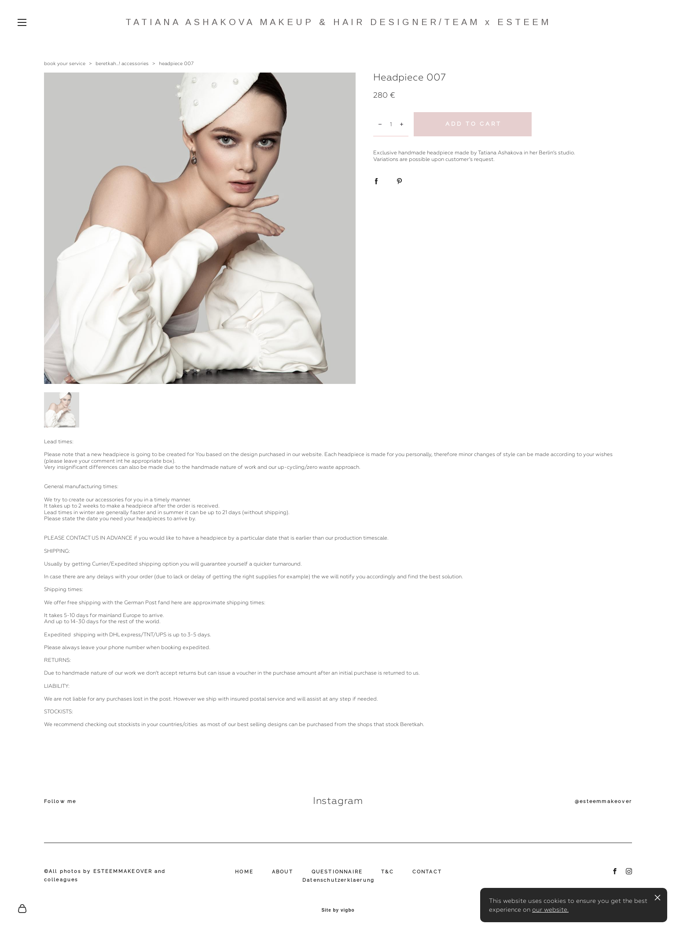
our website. (550, 909)
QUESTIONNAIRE (337, 872)
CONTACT (427, 872)
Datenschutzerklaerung (338, 880)
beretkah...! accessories (122, 63)
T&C (387, 872)
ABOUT (282, 872)
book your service (64, 63)
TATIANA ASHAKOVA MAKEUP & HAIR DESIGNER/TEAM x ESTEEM (338, 22)
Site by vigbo (337, 910)
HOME (244, 872)
